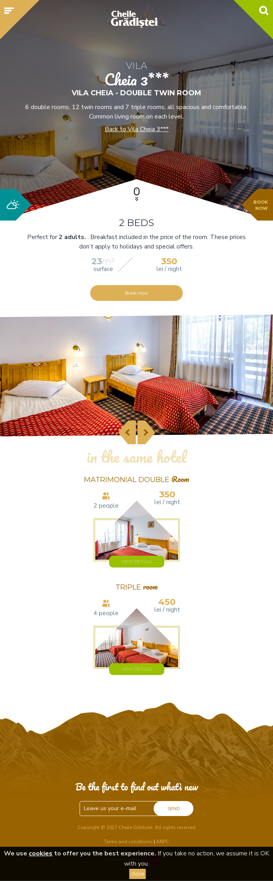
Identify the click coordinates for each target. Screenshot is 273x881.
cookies (40, 853)
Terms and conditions (128, 841)
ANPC (162, 841)
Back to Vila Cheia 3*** (137, 129)
